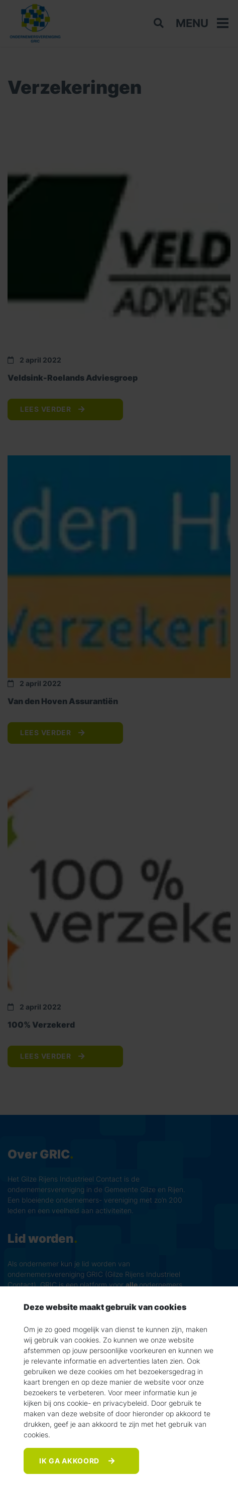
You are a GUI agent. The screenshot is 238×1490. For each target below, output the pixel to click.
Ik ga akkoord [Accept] (70, 1460)
